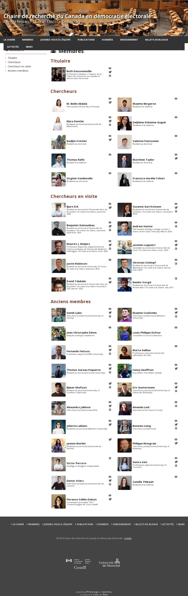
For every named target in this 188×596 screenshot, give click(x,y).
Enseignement (129, 39)
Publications (86, 39)
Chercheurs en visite (19, 66)
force (93, 592)
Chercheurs (14, 62)
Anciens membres (18, 70)
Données (107, 39)
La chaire (9, 39)
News (29, 46)
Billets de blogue (156, 39)
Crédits (128, 538)
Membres (27, 39)
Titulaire (12, 58)
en (182, 32)
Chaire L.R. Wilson (100, 594)
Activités (13, 46)
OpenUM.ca (106, 592)
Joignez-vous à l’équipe (55, 39)
